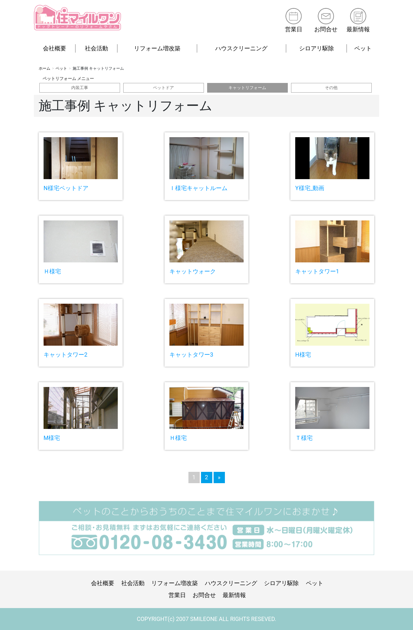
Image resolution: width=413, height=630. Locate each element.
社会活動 (96, 48)
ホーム (44, 68)
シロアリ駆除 (316, 48)
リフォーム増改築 (157, 48)
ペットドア (163, 87)
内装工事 (79, 87)
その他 (331, 87)
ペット (363, 48)
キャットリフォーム (247, 87)
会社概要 (54, 48)
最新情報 (358, 29)
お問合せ (325, 29)
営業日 (293, 29)
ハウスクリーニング (241, 48)
